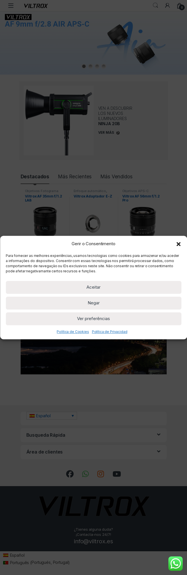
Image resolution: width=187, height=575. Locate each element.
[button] (178, 244)
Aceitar (93, 287)
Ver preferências (93, 318)
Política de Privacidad (109, 332)
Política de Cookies (73, 332)
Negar (94, 303)
